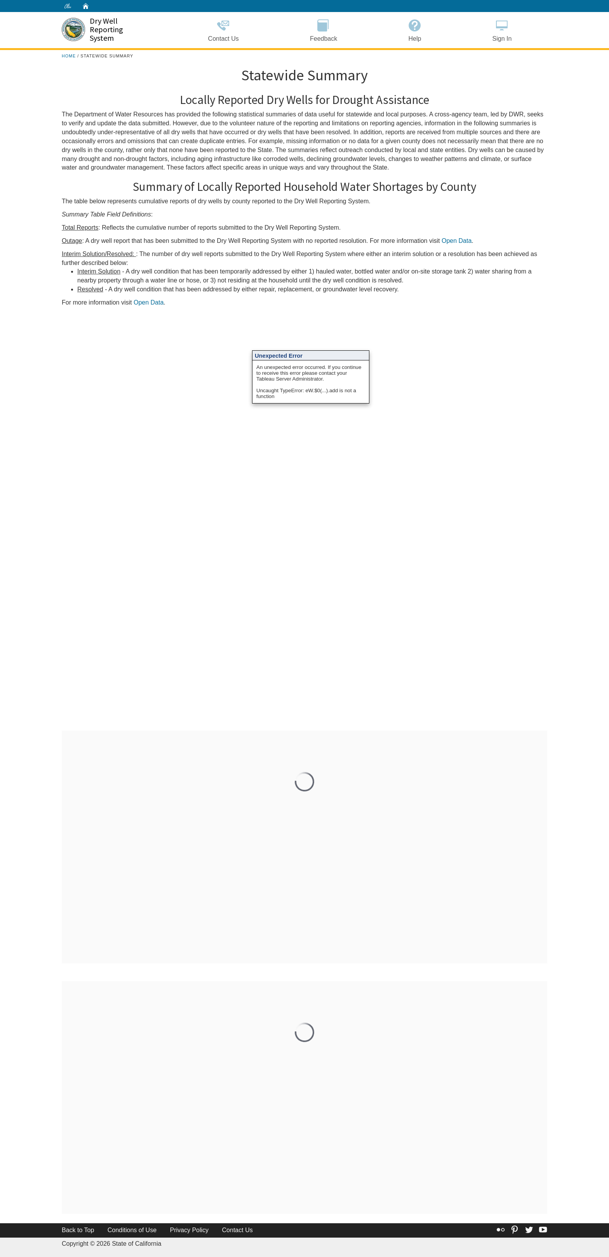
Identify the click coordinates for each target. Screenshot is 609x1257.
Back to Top (78, 1230)
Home (69, 56)
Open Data (457, 240)
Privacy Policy (189, 1230)
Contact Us (223, 29)
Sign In (502, 29)
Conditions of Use (132, 1230)
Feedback (323, 29)
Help (415, 29)
